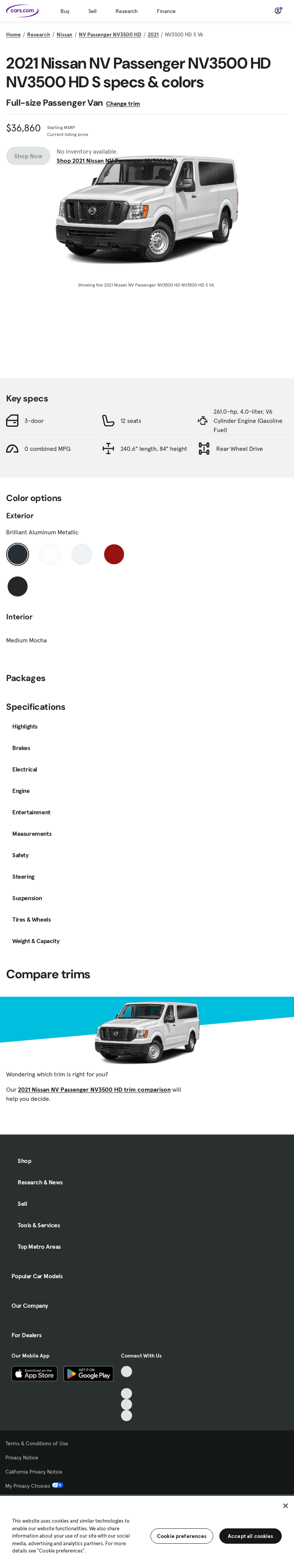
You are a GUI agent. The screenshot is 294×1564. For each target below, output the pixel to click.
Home (13, 34)
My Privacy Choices (34, 1485)
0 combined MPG (47, 448)
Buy (64, 11)
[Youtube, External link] (126, 1393)
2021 (153, 34)
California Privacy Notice (33, 1471)
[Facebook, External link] (126, 1382)
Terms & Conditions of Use (36, 1443)
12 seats (131, 420)
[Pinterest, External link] (126, 1415)
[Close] (285, 1505)
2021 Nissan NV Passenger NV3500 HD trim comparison (94, 1089)
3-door (34, 420)
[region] (147, 1529)
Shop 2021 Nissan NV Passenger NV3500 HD (117, 160)
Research (127, 11)
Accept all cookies (250, 1536)
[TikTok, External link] (126, 1371)
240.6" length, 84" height (154, 448)
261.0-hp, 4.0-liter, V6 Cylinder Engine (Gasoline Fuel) (248, 421)
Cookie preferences (182, 1536)
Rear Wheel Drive (239, 448)
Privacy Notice (21, 1457)
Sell (92, 11)
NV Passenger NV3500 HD (110, 34)
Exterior (20, 516)
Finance (166, 11)
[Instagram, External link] (126, 1404)
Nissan (64, 34)
